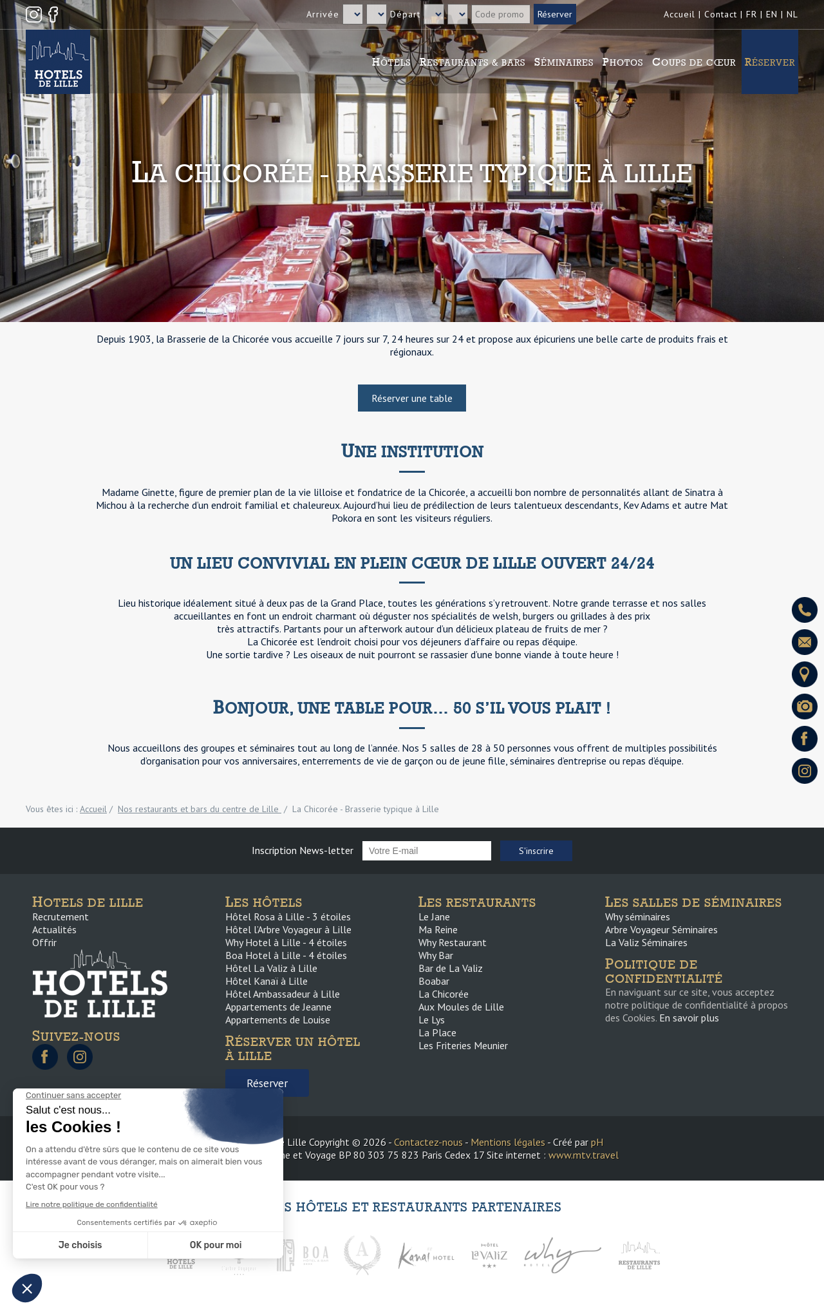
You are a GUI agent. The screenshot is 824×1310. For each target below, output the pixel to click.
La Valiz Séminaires (646, 942)
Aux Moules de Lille (461, 1006)
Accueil (679, 14)
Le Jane (434, 916)
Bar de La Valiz (450, 968)
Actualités (54, 929)
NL (792, 14)
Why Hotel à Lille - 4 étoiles (286, 942)
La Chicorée (443, 993)
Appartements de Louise (277, 1019)
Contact (720, 14)
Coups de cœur (694, 61)
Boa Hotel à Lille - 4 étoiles (286, 955)
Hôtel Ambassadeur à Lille (282, 993)
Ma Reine (438, 929)
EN (772, 14)
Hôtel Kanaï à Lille (266, 980)
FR (751, 14)
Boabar (433, 980)
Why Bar (435, 955)
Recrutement (60, 916)
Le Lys (431, 1019)
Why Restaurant (452, 942)
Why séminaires (637, 916)
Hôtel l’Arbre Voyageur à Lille (288, 929)
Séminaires (564, 61)
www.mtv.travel (583, 1154)
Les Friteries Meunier (463, 1045)
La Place (437, 1032)
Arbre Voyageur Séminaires (661, 929)
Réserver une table (412, 398)
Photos (623, 61)
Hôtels (391, 61)
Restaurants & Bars (472, 61)
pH (597, 1141)
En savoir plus (689, 1017)
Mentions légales (508, 1141)
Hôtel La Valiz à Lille (271, 968)
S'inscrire (536, 851)
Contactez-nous (428, 1141)
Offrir (44, 942)
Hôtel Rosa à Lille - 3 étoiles (288, 916)
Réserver (770, 61)
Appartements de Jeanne (278, 1006)
